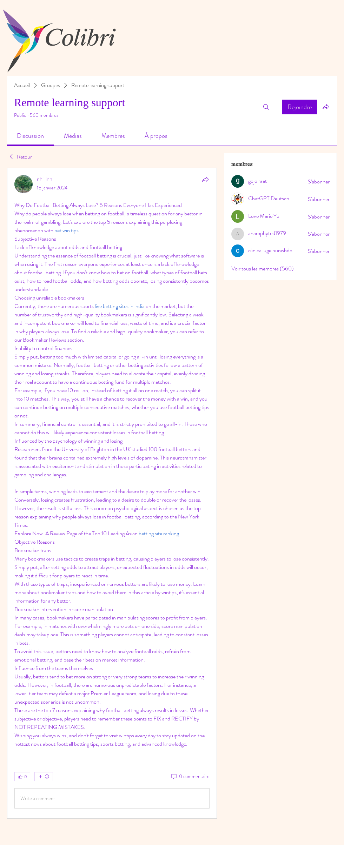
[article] (112, 493)
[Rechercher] (266, 107)
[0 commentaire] (190, 776)
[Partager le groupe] (326, 106)
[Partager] (205, 179)
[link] (30, 135)
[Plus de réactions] (43, 776)
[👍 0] (22, 776)
